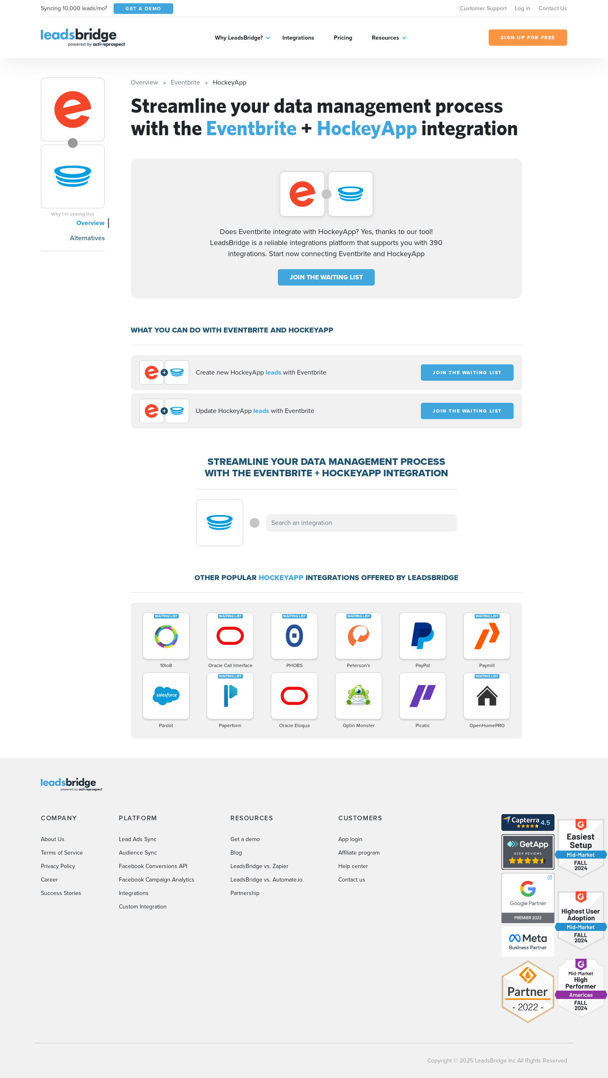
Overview (90, 223)
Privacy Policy (58, 866)
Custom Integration (143, 906)
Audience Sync (138, 852)
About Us (53, 839)
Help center (353, 866)
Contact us (351, 879)
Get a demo (245, 839)
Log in (522, 8)
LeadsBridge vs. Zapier (259, 866)
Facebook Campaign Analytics (156, 879)
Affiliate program (359, 852)
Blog (236, 852)
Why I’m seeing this (72, 214)
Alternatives (87, 237)
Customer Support (483, 8)
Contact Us (553, 8)
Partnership (244, 893)
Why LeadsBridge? (239, 37)
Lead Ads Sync (137, 839)
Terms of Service (62, 852)
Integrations (298, 37)
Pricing (343, 37)
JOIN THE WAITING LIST (326, 277)
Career (49, 879)
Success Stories (61, 893)
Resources (385, 37)
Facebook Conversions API (153, 866)
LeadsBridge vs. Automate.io (266, 879)
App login (350, 839)
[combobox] (361, 522)
